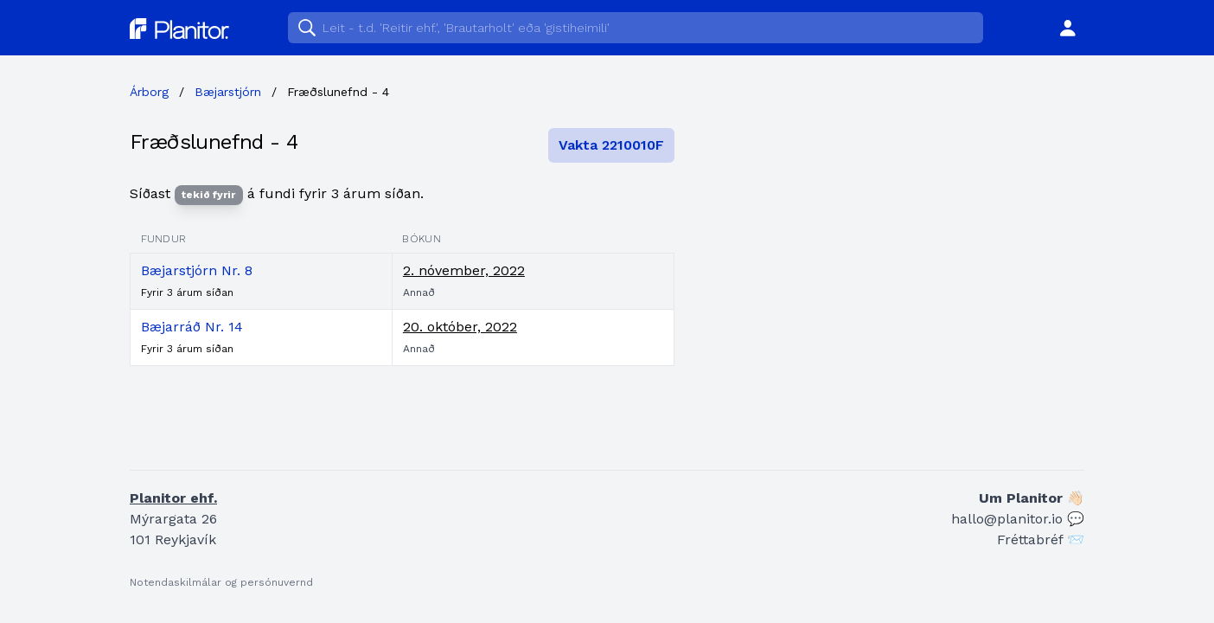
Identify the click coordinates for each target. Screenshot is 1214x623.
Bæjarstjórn (228, 92)
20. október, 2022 (460, 326)
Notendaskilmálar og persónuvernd (221, 582)
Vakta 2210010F (611, 145)
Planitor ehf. (173, 498)
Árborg (149, 92)
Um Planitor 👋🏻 (1031, 498)
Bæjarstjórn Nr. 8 (196, 270)
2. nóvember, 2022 (464, 270)
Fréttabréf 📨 (1040, 539)
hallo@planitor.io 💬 (1017, 519)
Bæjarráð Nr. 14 (192, 326)
